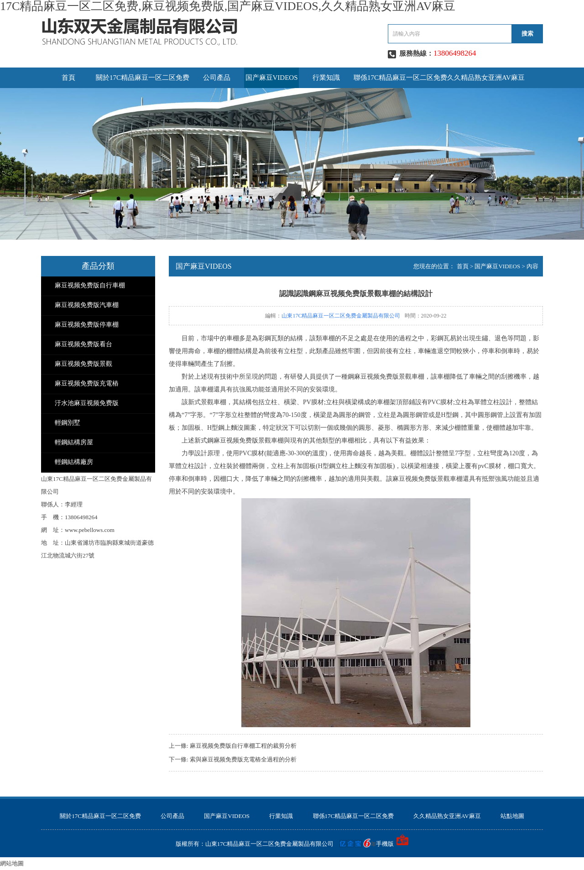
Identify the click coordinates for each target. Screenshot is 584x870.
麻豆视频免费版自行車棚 (90, 285)
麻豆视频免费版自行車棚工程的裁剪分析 (243, 745)
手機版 (385, 843)
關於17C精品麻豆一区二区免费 (142, 77)
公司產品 (216, 77)
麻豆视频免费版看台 (83, 344)
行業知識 (326, 77)
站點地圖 (512, 816)
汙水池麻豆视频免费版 (87, 403)
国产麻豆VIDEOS (271, 77)
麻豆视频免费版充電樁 (87, 383)
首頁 (68, 77)
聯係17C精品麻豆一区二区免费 (400, 77)
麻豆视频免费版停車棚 (87, 324)
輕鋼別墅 (67, 422)
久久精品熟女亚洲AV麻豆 (486, 77)
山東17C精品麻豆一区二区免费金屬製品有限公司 (341, 316)
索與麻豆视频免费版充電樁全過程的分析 (243, 759)
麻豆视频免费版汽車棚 (87, 305)
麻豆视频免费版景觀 (83, 363)
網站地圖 (12, 863)
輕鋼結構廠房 (74, 461)
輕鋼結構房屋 (74, 442)
